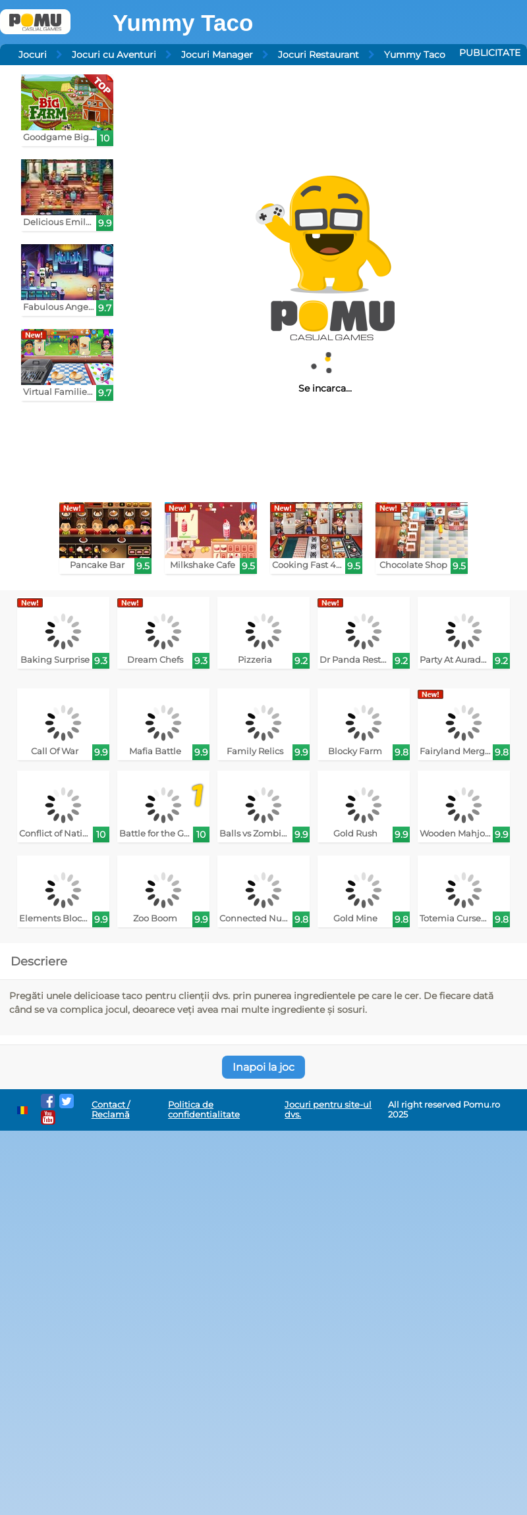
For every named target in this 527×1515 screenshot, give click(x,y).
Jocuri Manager (217, 55)
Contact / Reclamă (111, 1109)
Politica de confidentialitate (204, 1109)
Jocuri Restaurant (318, 55)
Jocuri (32, 55)
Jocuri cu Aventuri (114, 55)
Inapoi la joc (263, 1067)
